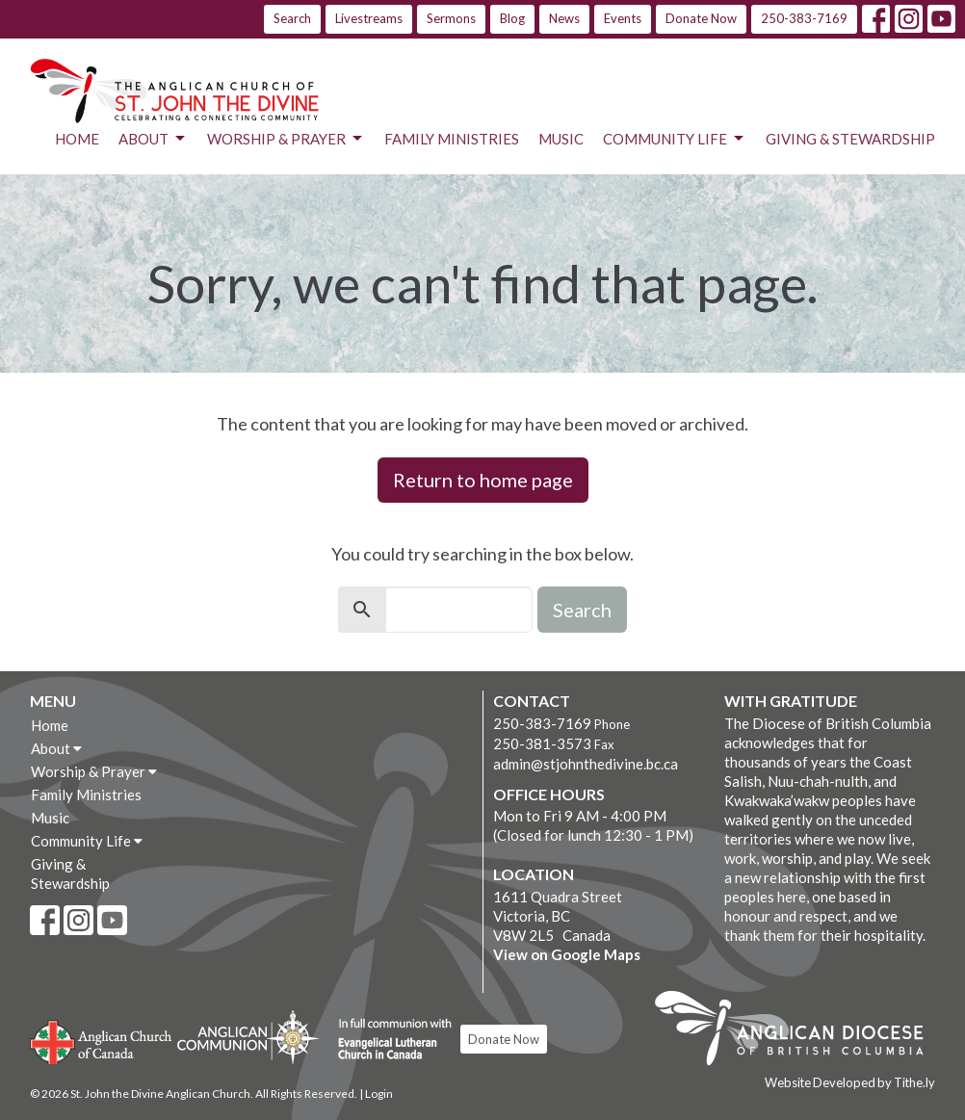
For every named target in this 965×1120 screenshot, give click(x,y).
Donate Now (701, 18)
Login (379, 1093)
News (564, 18)
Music (561, 138)
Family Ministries (451, 138)
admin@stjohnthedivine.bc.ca (585, 763)
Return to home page (483, 479)
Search (292, 18)
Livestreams (369, 18)
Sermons (451, 18)
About (153, 138)
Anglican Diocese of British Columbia (799, 1031)
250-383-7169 (804, 18)
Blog (512, 18)
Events (622, 18)
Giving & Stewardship (850, 138)
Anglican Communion (248, 1036)
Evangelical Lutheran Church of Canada (388, 1040)
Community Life (674, 138)
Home (77, 138)
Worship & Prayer (286, 138)
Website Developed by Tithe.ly (850, 1082)
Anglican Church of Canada (101, 1040)
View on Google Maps (566, 954)
